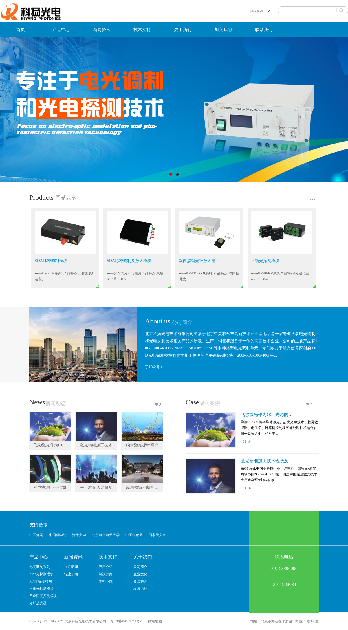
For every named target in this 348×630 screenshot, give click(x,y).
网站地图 (154, 621)
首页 (20, 29)
